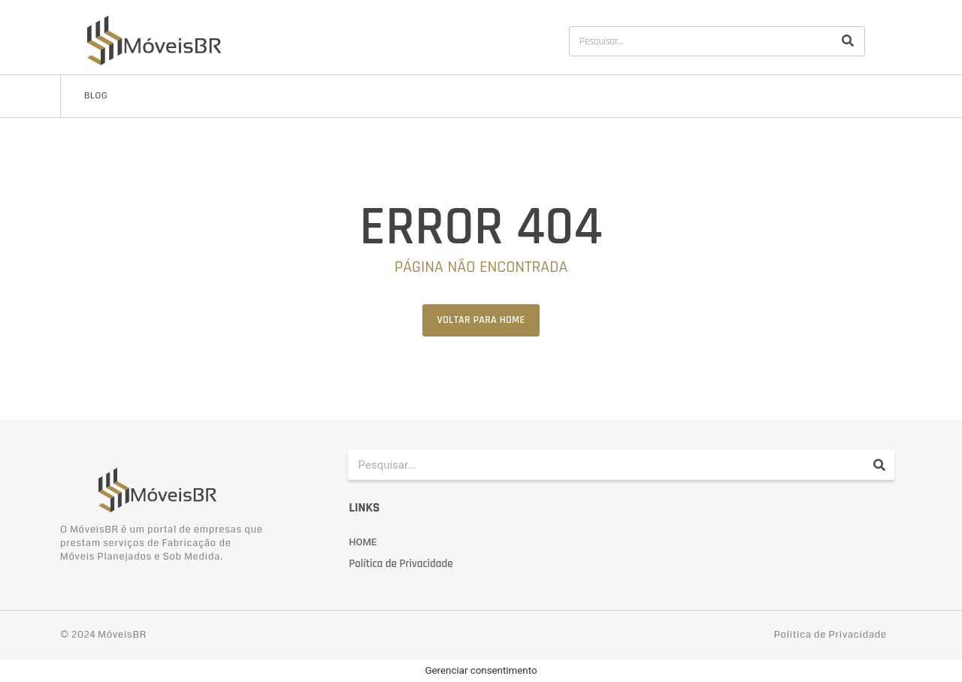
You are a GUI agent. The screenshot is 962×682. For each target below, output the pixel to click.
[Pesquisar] (847, 41)
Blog (95, 95)
